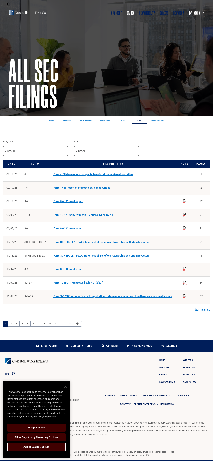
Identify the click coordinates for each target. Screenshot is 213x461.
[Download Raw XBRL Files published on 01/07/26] (185, 228)
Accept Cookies (36, 427)
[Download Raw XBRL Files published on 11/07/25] (185, 269)
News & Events (67, 121)
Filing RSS (202, 310)
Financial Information (106, 121)
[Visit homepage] (27, 12)
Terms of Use (144, 456)
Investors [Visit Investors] (196, 13)
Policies (110, 396)
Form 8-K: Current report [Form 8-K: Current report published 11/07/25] (68, 269)
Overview (51, 121)
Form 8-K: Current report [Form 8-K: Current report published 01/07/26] (68, 229)
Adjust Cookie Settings (36, 447)
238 (69, 324)
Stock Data (124, 121)
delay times (142, 452)
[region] (36, 419)
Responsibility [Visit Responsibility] (147, 13)
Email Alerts (46, 346)
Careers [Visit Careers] (164, 13)
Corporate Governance (157, 121)
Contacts (109, 346)
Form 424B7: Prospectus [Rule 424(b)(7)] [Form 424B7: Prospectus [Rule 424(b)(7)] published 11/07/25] (78, 283)
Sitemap (169, 346)
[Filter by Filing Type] (35, 151)
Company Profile (79, 346)
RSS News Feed (139, 346)
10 (57, 324)
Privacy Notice (129, 396)
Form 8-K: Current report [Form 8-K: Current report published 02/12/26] (68, 201)
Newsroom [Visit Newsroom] (178, 13)
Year (76, 141)
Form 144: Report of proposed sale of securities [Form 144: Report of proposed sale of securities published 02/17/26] (81, 188)
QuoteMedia (73, 452)
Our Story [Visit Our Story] (116, 13)
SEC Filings (139, 121)
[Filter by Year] (106, 151)
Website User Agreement (157, 396)
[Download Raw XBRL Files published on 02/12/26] (185, 201)
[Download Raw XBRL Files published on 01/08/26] (185, 215)
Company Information (86, 121)
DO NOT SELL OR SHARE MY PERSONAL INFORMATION (147, 405)
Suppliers (183, 396)
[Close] (66, 387)
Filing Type (8, 141)
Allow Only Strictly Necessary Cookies (36, 437)
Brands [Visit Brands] (131, 13)
